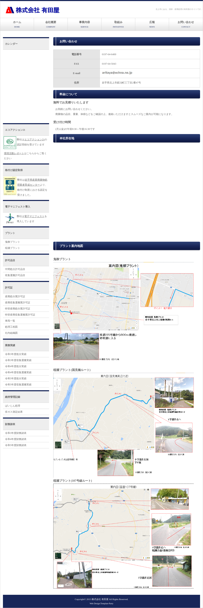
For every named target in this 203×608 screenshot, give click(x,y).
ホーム (17, 24)
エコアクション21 (34, 139)
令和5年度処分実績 (15, 378)
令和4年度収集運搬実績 (18, 372)
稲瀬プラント (12, 248)
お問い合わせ (186, 24)
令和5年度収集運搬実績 (18, 384)
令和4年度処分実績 (15, 366)
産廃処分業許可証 (15, 296)
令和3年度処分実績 (15, 354)
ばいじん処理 (12, 405)
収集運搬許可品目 (15, 275)
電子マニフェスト (34, 216)
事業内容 (84, 24)
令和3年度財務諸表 (15, 433)
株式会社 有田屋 (100, 599)
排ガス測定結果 (14, 411)
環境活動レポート (14, 153)
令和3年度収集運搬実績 (18, 360)
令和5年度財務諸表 (15, 445)
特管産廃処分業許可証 (17, 308)
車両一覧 (10, 320)
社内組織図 (11, 332)
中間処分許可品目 (15, 269)
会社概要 (50, 24)
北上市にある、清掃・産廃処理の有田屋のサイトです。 (179, 9)
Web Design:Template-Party (101, 603)
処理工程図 (11, 326)
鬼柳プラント (12, 241)
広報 (152, 24)
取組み (118, 24)
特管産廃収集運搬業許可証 (20, 314)
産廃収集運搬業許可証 (17, 302)
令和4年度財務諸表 (15, 439)
